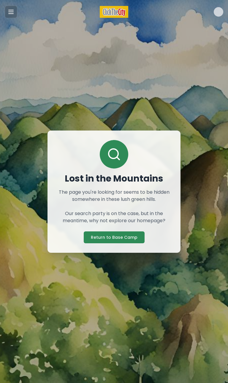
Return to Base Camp (114, 237)
